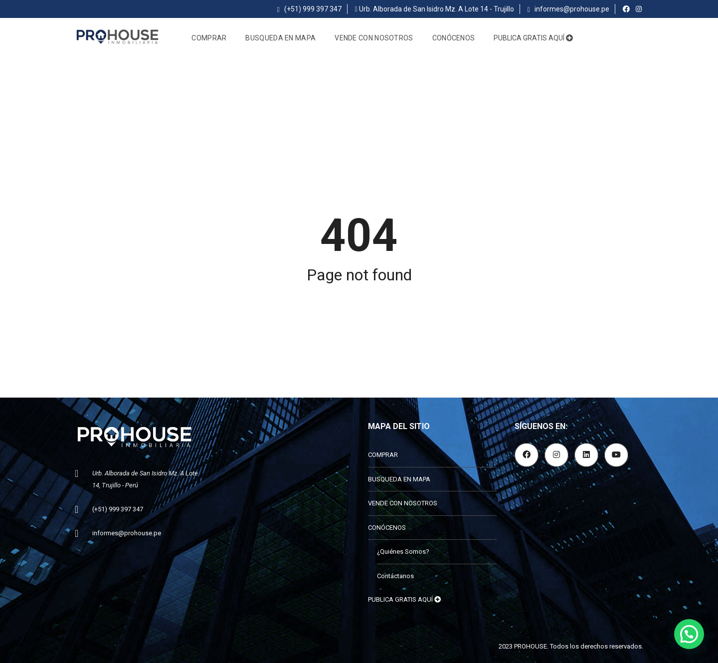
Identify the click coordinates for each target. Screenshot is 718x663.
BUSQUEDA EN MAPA (280, 38)
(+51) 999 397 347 (309, 9)
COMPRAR (208, 38)
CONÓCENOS (453, 38)
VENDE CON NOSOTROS (374, 38)
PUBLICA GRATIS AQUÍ (533, 38)
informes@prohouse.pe (568, 9)
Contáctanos (395, 576)
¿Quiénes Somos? (403, 551)
